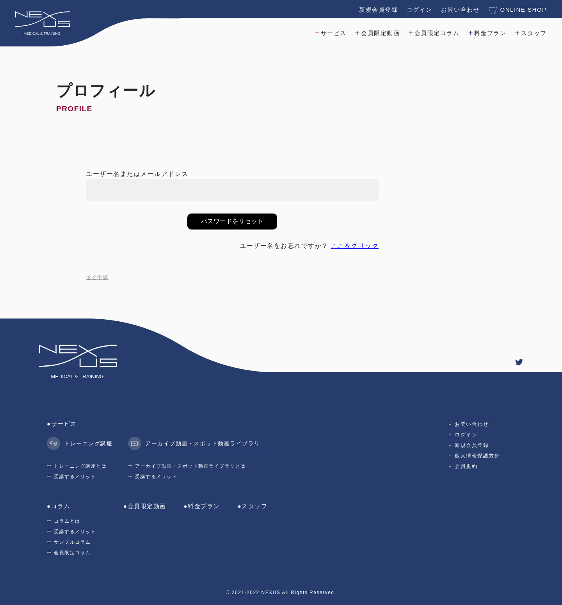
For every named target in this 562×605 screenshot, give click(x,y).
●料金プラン (202, 506)
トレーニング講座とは (80, 466)
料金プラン (490, 32)
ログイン (419, 9)
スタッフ (533, 32)
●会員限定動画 (144, 506)
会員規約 (466, 466)
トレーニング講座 (79, 443)
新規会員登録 (378, 9)
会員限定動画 (380, 32)
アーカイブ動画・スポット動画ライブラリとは (190, 466)
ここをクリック (355, 245)
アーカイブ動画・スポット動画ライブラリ (194, 443)
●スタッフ (253, 506)
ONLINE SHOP (517, 9)
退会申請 (97, 277)
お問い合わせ (460, 9)
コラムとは (67, 521)
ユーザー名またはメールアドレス (137, 174)
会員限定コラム (436, 32)
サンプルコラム (72, 542)
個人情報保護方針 (477, 456)
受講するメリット (75, 476)
